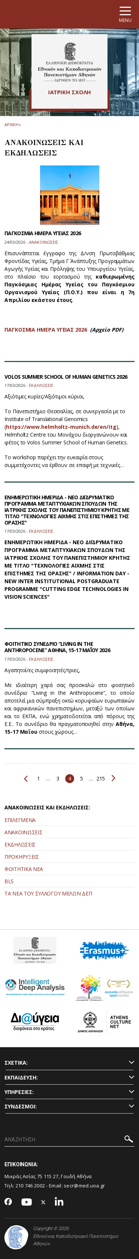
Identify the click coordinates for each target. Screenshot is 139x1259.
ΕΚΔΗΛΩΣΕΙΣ (20, 844)
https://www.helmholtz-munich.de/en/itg (61, 426)
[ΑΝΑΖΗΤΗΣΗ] (69, 1140)
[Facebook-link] (8, 1202)
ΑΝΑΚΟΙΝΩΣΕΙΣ (23, 832)
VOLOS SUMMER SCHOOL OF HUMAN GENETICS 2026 (66, 376)
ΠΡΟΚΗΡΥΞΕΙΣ (21, 856)
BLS (9, 881)
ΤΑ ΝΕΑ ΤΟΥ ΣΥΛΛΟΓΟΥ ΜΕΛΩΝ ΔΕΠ (48, 893)
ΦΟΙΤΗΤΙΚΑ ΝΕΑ (23, 868)
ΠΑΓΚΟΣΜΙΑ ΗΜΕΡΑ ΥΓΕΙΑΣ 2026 (42, 233)
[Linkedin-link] (59, 1202)
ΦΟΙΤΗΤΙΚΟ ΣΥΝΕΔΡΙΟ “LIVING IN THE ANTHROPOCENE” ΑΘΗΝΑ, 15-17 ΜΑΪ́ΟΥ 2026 (57, 647)
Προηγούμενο (26, 778)
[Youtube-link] (26, 1202)
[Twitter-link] (43, 1202)
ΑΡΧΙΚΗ (11, 124)
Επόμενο (114, 778)
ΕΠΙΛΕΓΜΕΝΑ (20, 820)
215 (100, 778)
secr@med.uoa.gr (84, 1185)
